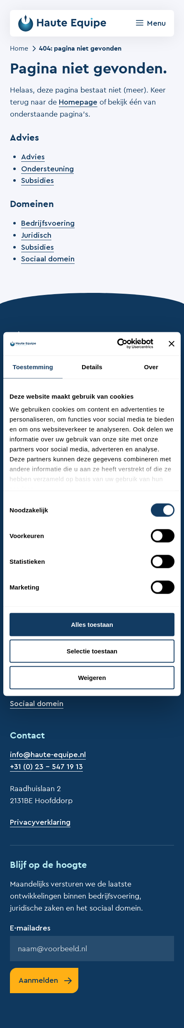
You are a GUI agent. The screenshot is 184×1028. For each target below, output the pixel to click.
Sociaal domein (48, 259)
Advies (33, 157)
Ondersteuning (47, 169)
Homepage (78, 102)
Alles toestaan (92, 624)
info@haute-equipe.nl (48, 754)
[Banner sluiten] (171, 343)
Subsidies (37, 180)
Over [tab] (151, 366)
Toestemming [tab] (33, 366)
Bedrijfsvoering (48, 223)
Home (19, 48)
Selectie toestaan (92, 650)
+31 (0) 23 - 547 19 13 (46, 766)
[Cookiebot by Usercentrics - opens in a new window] (117, 344)
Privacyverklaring (40, 822)
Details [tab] (92, 366)
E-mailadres (30, 928)
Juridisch (36, 235)
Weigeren (92, 677)
